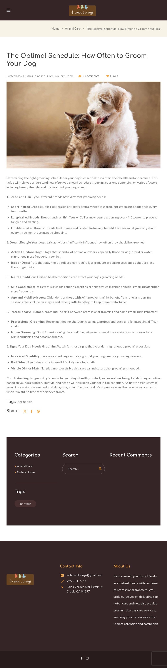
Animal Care (72, 28)
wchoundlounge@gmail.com (85, 575)
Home (54, 28)
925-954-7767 (76, 580)
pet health (25, 401)
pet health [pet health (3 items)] (25, 503)
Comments (94, 76)
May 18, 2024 (24, 76)
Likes (121, 76)
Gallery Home (64, 76)
